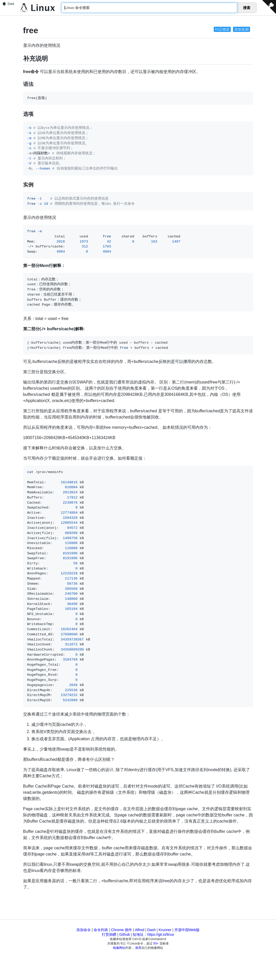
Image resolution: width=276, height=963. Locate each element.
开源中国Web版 (187, 930)
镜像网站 (119, 948)
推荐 (138, 948)
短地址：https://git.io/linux (153, 934)
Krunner (165, 930)
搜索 (246, 8)
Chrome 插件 (121, 930)
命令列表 (101, 930)
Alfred (140, 930)
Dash (151, 930)
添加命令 (83, 930)
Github (124, 934)
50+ (155, 943)
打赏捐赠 (109, 934)
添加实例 (241, 29)
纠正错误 (222, 29)
